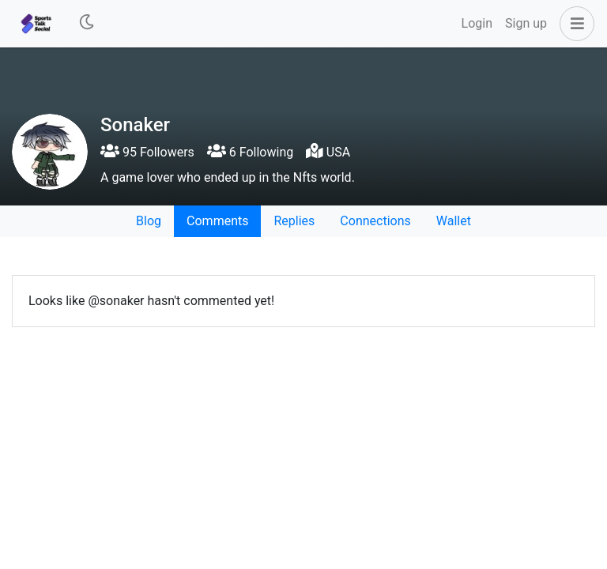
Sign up (526, 23)
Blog (148, 220)
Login (477, 23)
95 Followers (147, 152)
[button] (573, 23)
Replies (294, 220)
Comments (217, 220)
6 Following (250, 152)
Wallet (453, 220)
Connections (375, 220)
